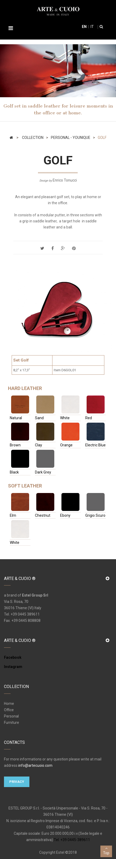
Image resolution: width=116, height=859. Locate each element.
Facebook (12, 657)
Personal (11, 716)
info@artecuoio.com (35, 765)
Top (106, 850)
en (84, 27)
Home (9, 703)
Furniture (11, 722)
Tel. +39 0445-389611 (72, 840)
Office (9, 710)
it (92, 27)
